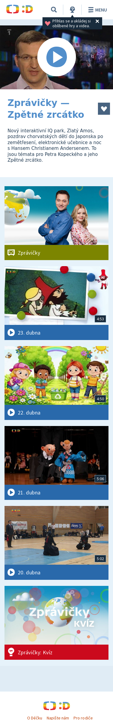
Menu (96, 9)
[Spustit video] (56, 57)
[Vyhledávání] (54, 9)
